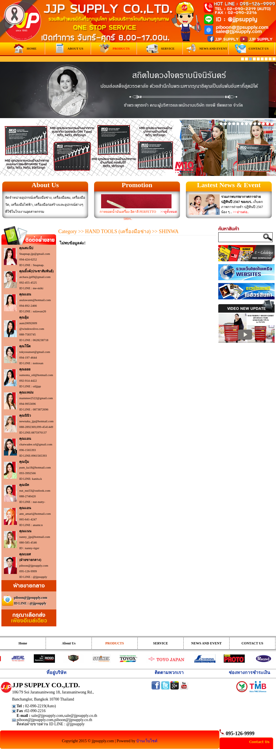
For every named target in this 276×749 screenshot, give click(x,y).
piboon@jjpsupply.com (33, 565)
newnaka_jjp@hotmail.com (36, 421)
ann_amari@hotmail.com (35, 513)
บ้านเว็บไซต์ (146, 741)
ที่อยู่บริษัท (56, 672)
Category (67, 231)
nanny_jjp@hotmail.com (34, 536)
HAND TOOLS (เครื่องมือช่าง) (117, 231)
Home (23, 643)
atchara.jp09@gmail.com (34, 277)
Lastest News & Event (229, 185)
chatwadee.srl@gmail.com (35, 444)
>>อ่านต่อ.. (241, 212)
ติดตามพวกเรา (169, 672)
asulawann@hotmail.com (35, 300)
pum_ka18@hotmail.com (35, 467)
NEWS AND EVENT (206, 643)
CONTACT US (252, 643)
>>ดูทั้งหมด (168, 212)
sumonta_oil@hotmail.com (36, 375)
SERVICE (160, 643)
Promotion (137, 185)
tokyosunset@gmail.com (34, 351)
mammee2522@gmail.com (36, 398)
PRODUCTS (114, 643)
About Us (45, 185)
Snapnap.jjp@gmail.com (34, 253)
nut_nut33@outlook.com (34, 490)
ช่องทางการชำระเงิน (249, 672)
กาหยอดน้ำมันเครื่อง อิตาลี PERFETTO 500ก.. (128, 215)
